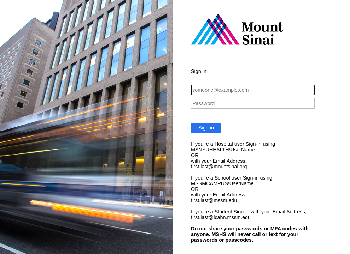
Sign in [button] (206, 128)
